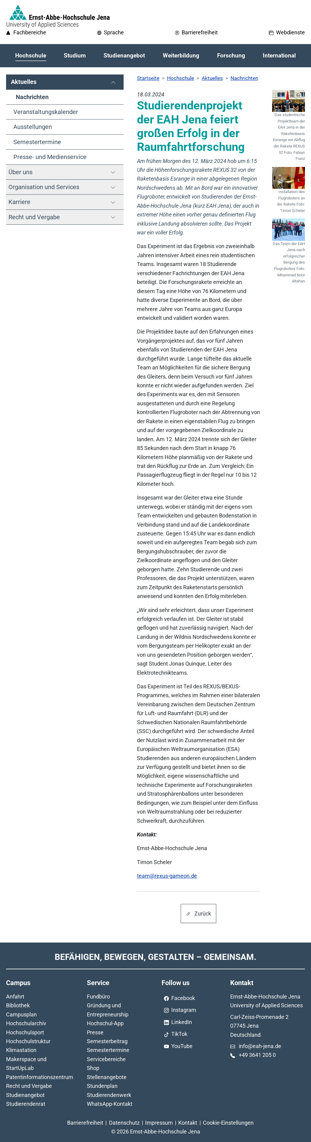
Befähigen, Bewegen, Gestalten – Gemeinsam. (155, 957)
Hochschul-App (105, 1023)
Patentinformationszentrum (39, 1077)
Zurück (198, 913)
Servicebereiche (106, 1059)
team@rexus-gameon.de (167, 876)
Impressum (159, 1123)
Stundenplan (102, 1086)
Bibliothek (18, 1005)
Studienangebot (25, 1095)
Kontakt (187, 1123)
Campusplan (21, 1014)
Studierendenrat (25, 1104)
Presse (95, 1032)
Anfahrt (15, 996)
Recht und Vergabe (29, 1086)
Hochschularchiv (26, 1023)
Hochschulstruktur (28, 1041)
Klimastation (21, 1050)
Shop (93, 1068)
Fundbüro (98, 996)
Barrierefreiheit (85, 1123)
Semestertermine (108, 1050)
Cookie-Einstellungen (228, 1123)
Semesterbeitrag (107, 1041)
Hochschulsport (25, 1032)
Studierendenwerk (109, 1095)
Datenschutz (124, 1123)
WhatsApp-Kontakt (109, 1104)
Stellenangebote (107, 1077)
